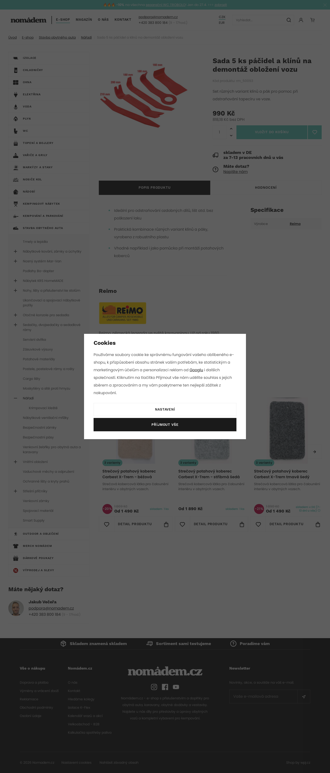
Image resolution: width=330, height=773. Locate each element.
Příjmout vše (165, 425)
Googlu (197, 370)
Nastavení (165, 410)
